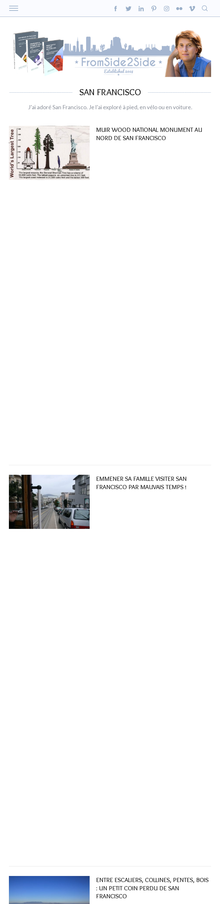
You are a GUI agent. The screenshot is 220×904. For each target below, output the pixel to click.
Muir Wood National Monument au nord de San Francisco (149, 152)
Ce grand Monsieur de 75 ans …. (143, 723)
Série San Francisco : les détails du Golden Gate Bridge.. (148, 503)
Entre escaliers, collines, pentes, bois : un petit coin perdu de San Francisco (152, 299)
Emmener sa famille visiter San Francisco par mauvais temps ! (141, 225)
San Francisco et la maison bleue (146, 372)
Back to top (202, 884)
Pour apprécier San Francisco (141, 650)
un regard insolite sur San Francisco (152, 576)
